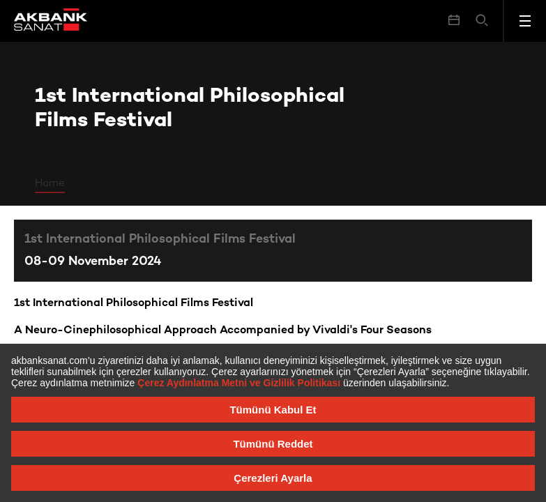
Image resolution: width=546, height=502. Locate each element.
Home (50, 183)
